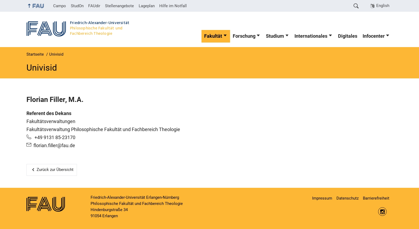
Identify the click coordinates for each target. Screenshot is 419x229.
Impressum (322, 198)
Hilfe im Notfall (173, 5)
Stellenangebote (119, 5)
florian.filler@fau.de (54, 145)
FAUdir (94, 5)
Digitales (347, 36)
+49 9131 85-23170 (54, 137)
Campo (59, 5)
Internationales (310, 36)
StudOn (77, 5)
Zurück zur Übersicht (55, 169)
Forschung (244, 36)
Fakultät (213, 36)
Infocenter (374, 36)
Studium (275, 36)
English (382, 5)
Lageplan (147, 5)
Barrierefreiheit (376, 198)
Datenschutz (347, 198)
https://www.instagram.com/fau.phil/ (382, 211)
